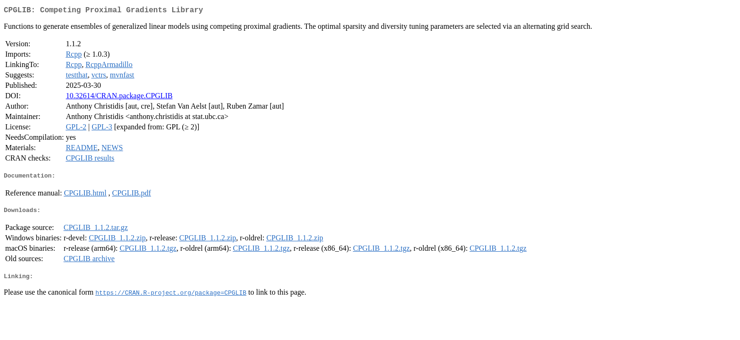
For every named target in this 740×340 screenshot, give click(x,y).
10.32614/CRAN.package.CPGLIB (119, 98)
